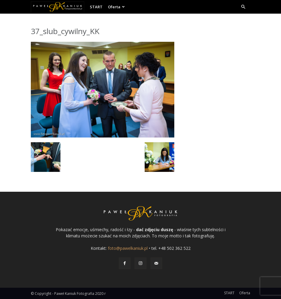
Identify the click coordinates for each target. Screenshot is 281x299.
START (96, 6)
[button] (243, 7)
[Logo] (59, 7)
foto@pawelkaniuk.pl (128, 248)
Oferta (116, 6)
